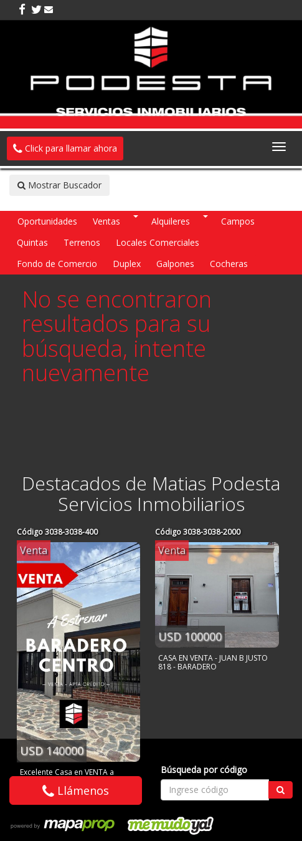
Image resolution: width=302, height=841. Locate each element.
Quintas (32, 242)
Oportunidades (47, 221)
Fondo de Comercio (57, 264)
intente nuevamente (114, 361)
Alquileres (170, 221)
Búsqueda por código (204, 769)
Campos (238, 221)
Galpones (175, 264)
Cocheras (229, 264)
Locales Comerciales (157, 242)
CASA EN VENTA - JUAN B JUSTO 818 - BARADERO (213, 662)
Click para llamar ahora (65, 148)
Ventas (106, 221)
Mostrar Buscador (59, 185)
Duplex (127, 264)
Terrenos (82, 242)
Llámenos (75, 790)
